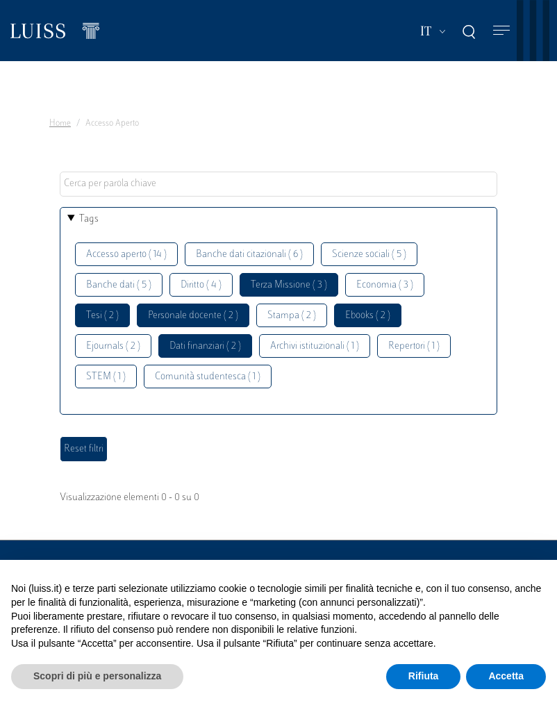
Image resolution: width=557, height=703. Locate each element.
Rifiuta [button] (423, 675)
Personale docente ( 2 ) (193, 316)
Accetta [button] (506, 675)
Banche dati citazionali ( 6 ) (249, 254)
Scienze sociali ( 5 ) (369, 254)
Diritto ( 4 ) (201, 285)
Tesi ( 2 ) (102, 316)
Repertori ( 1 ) (414, 346)
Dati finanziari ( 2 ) (205, 346)
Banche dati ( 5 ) (118, 285)
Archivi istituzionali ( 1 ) (314, 346)
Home (60, 123)
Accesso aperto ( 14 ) (126, 254)
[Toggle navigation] (501, 31)
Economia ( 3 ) (384, 285)
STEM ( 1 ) (106, 377)
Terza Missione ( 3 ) (289, 285)
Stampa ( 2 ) (291, 316)
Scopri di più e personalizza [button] (97, 675)
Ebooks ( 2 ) (367, 316)
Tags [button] (89, 219)
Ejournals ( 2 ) (113, 346)
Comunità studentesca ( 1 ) (207, 377)
